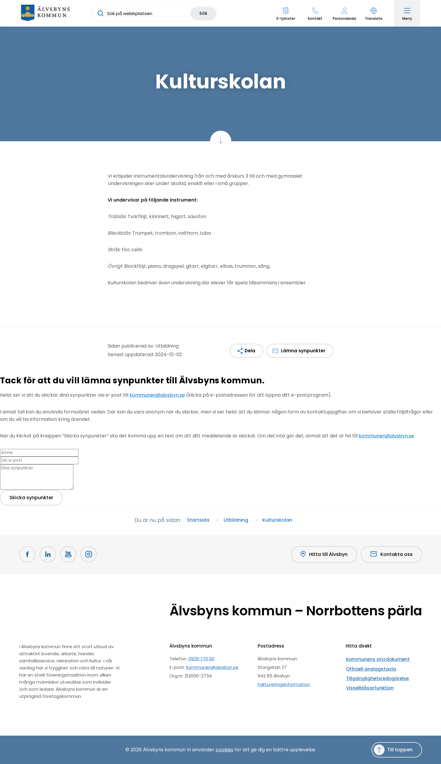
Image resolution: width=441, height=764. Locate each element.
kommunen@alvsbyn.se (157, 395)
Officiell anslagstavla (369, 667)
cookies (224, 749)
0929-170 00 (201, 659)
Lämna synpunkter (303, 351)
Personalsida (344, 18)
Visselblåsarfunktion (368, 684)
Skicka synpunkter (31, 497)
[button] (373, 13)
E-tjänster (285, 18)
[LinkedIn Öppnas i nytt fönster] (48, 554)
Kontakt (314, 18)
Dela (249, 351)
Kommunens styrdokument (376, 659)
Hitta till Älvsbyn (324, 554)
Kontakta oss (391, 554)
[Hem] (46, 13)
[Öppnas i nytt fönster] (89, 554)
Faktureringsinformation (284, 684)
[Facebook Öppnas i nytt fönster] (27, 554)
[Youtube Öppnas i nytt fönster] (69, 554)
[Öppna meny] (407, 13)
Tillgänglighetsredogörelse (375, 676)
